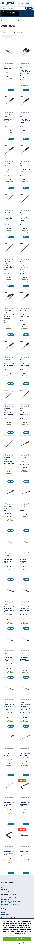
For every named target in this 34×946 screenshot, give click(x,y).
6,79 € (25, 566)
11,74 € (25, 761)
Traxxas (6, 604)
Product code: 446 (24, 758)
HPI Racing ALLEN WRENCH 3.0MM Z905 (25, 804)
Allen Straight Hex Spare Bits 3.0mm (24, 267)
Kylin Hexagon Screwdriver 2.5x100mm (8, 561)
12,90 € (25, 514)
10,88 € (25, 670)
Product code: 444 (8, 759)
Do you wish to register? (8, 917)
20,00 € (9, 326)
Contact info (5, 889)
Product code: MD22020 (23, 320)
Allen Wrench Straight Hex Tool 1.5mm (9, 120)
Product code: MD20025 (7, 174)
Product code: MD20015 (7, 125)
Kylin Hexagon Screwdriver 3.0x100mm (24, 561)
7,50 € (9, 373)
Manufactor (6, 32)
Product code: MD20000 (23, 78)
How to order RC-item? (7, 903)
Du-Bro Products (24, 457)
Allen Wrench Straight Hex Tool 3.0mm (25, 169)
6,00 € (9, 566)
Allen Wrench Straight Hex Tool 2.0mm (25, 120)
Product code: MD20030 (23, 174)
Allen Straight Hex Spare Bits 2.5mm (8, 267)
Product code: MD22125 (23, 417)
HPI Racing (6, 800)
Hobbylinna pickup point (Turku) (10, 891)
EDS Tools (22, 506)
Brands (3, 916)
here (23, 934)
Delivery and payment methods (10, 894)
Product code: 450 (24, 464)
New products (5, 914)
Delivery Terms (5, 886)
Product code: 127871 (23, 854)
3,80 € (9, 858)
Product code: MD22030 (23, 368)
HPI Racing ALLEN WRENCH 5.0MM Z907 (9, 853)
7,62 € (9, 763)
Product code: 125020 (7, 71)
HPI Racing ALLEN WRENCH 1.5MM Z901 (9, 804)
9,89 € (25, 619)
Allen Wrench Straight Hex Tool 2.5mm (9, 169)
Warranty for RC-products (8, 898)
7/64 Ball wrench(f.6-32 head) (8, 755)
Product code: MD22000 (7, 321)
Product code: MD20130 (23, 272)
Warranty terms (6, 899)
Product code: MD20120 (23, 223)
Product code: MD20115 (7, 223)
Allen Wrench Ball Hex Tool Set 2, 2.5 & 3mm (9, 316)
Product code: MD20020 (23, 125)
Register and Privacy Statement (10, 901)
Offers (3, 912)
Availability (17, 32)
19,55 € (9, 76)
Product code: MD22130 (7, 466)
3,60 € (25, 277)
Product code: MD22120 (7, 417)
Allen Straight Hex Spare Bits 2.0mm (24, 218)
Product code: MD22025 (7, 368)
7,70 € (9, 130)
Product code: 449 (8, 513)
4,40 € (9, 809)
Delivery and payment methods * (10, 904)
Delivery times (5, 896)
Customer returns (6, 887)
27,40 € (25, 83)
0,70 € (25, 809)
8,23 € (25, 468)
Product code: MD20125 (7, 272)
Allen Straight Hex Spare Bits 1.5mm (8, 218)
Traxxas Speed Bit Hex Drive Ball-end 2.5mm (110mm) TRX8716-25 (25, 659)
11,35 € (9, 619)
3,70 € (9, 228)
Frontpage (3, 20)
